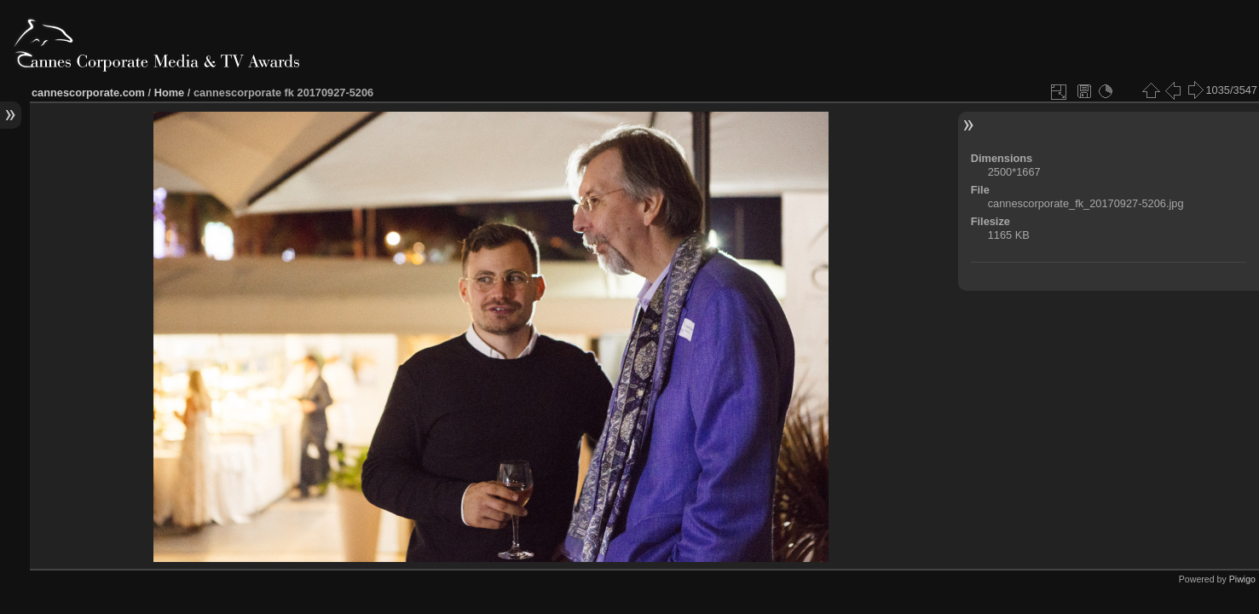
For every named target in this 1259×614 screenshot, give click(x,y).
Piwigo (1242, 579)
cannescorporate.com (88, 92)
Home (169, 92)
